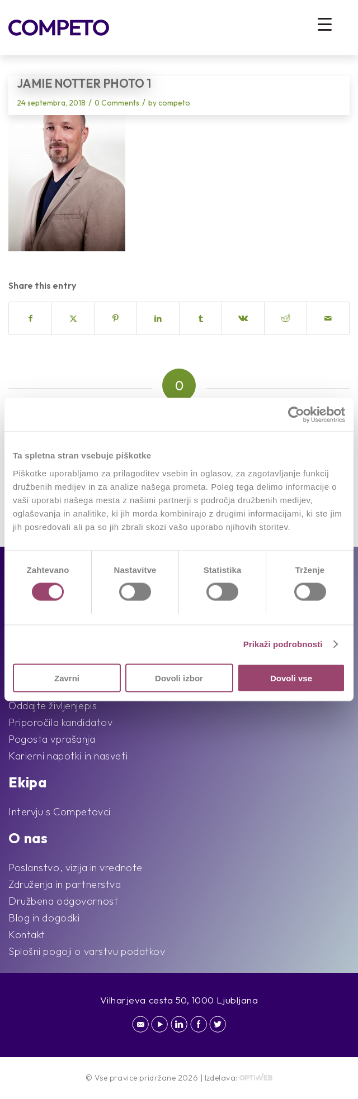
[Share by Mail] (328, 318)
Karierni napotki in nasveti (68, 755)
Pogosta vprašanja (52, 739)
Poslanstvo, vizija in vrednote (75, 867)
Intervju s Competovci (59, 811)
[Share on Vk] (243, 318)
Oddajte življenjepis (52, 705)
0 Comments (117, 103)
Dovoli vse (291, 677)
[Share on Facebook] (30, 318)
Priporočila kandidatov (60, 722)
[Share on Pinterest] (115, 318)
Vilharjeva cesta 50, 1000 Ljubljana (179, 1000)
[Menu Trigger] (324, 23)
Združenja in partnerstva (64, 884)
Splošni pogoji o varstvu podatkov (86, 951)
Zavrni (66, 677)
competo (174, 103)
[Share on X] (73, 318)
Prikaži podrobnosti (283, 644)
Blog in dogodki (43, 917)
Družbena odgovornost (63, 901)
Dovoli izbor (179, 677)
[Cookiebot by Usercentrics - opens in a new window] (296, 415)
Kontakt (26, 934)
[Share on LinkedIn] (158, 318)
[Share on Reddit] (286, 318)
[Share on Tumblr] (201, 318)
